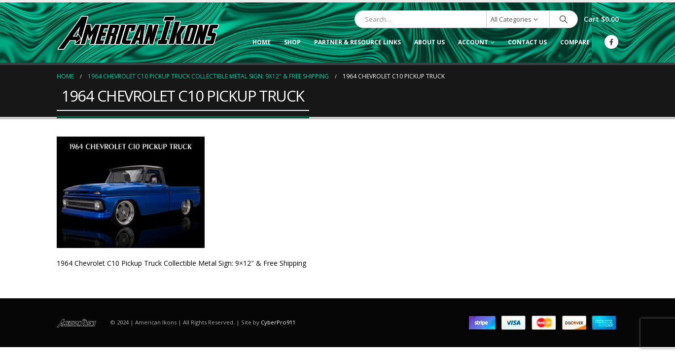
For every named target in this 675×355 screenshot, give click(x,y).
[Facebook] (611, 42)
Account (473, 42)
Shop (292, 42)
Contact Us (527, 42)
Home (261, 42)
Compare (575, 42)
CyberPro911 (278, 322)
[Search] (563, 19)
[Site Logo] (138, 32)
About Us (429, 42)
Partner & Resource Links (357, 42)
